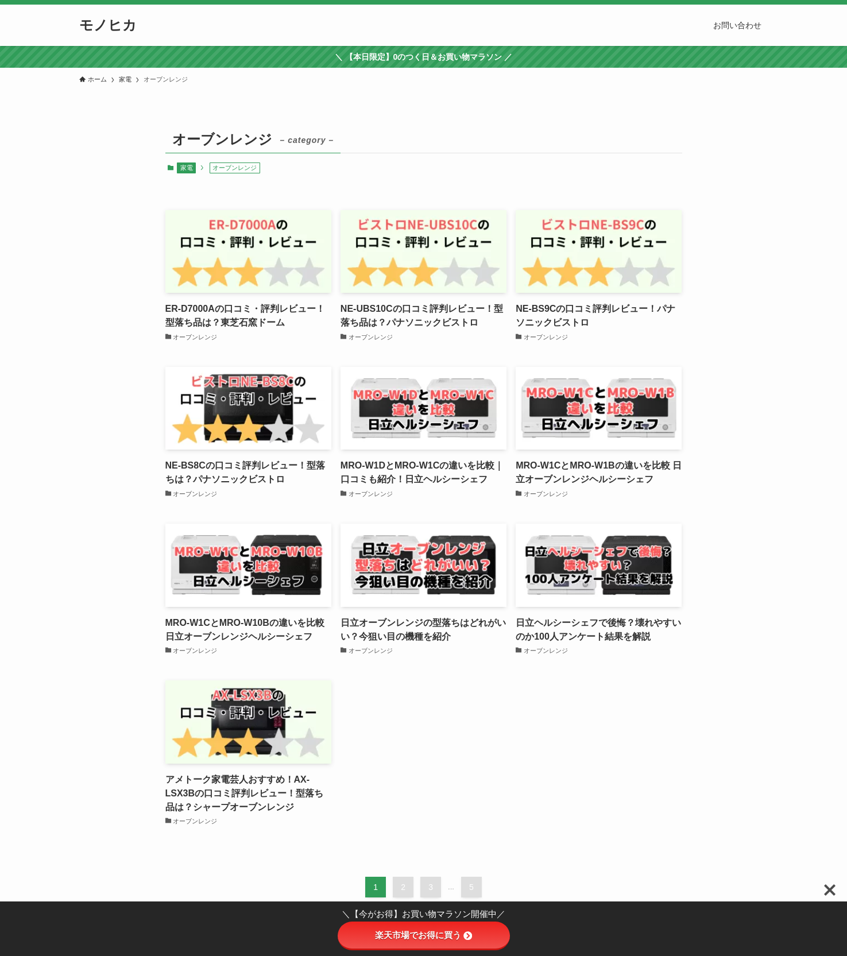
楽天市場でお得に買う (423, 935)
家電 (186, 167)
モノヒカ (108, 25)
